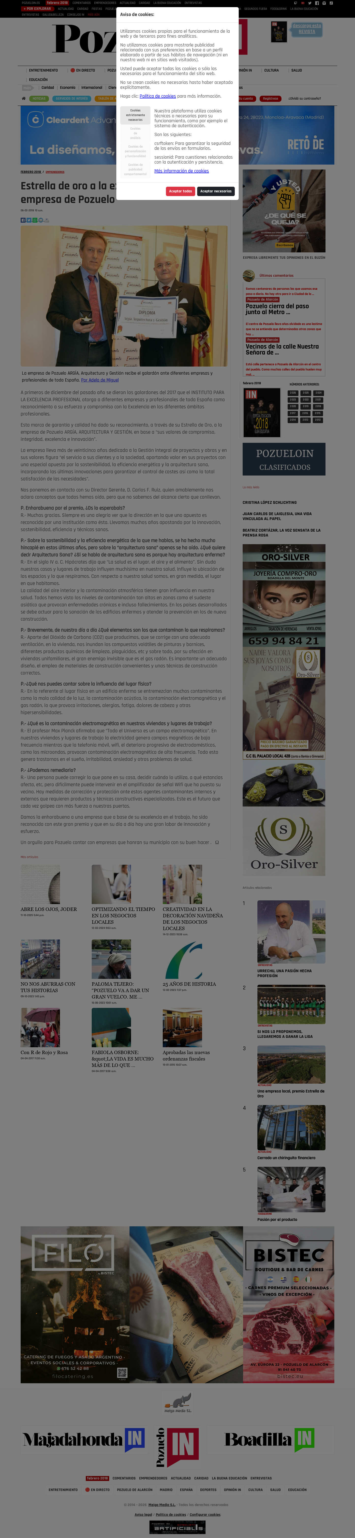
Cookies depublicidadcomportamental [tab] (135, 169)
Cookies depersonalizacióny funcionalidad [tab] (135, 151)
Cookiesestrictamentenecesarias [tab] (135, 115)
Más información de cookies (181, 171)
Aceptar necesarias (216, 191)
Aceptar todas (180, 191)
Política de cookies (158, 96)
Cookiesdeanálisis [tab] (135, 133)
